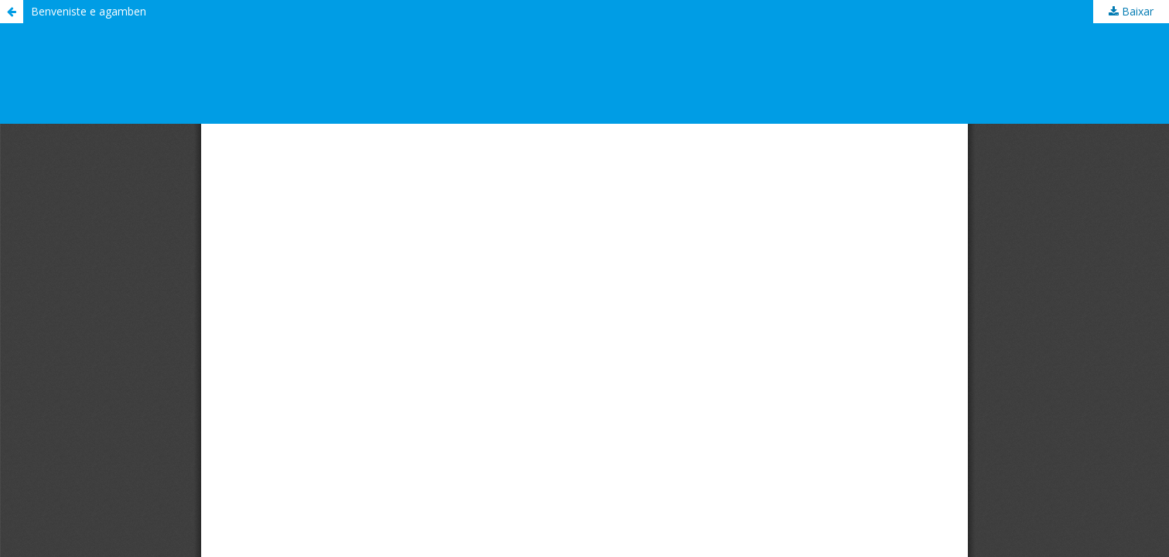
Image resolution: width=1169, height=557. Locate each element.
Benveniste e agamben (88, 11)
